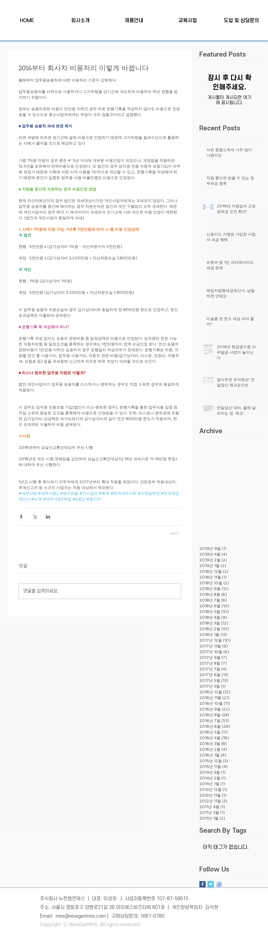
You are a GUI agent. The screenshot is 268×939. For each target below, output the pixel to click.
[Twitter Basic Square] (211, 884)
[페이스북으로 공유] (21, 516)
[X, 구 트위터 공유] (34, 516)
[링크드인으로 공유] (48, 516)
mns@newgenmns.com (81, 916)
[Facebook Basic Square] (202, 884)
